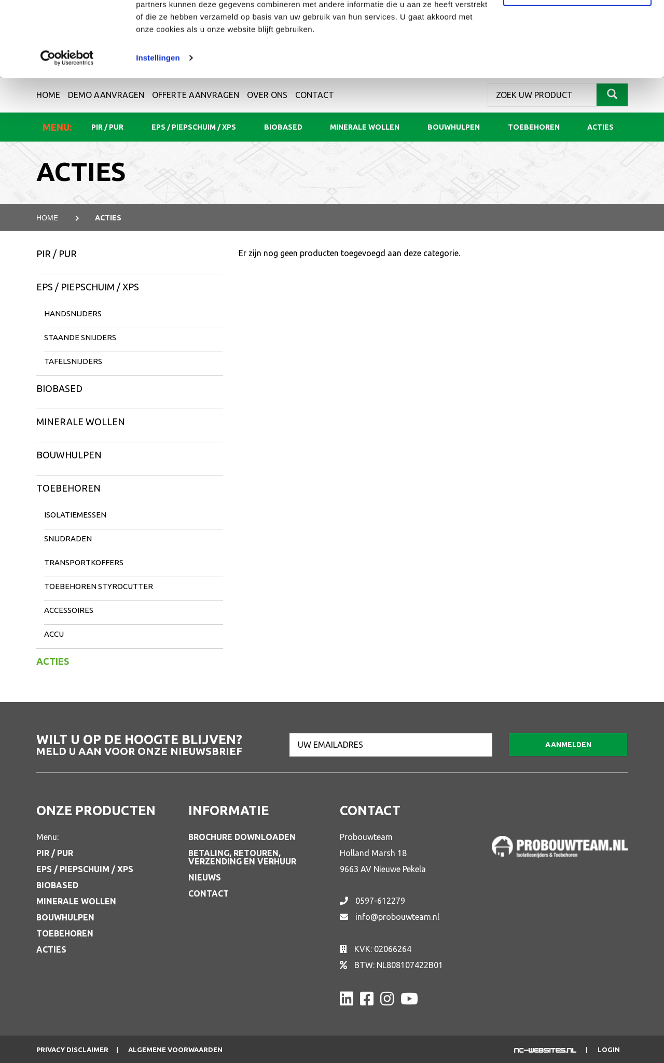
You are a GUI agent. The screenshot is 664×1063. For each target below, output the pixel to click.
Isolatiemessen (75, 514)
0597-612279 (380, 901)
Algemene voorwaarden (175, 1049)
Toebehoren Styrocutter (98, 586)
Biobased (59, 388)
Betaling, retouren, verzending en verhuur (242, 857)
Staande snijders (80, 337)
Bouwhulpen (69, 455)
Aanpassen (578, 61)
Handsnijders (73, 313)
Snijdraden (68, 538)
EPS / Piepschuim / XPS (87, 287)
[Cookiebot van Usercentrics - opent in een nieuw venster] (67, 128)
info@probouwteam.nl (397, 917)
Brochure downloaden (242, 837)
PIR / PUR (56, 253)
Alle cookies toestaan (577, 27)
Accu (54, 634)
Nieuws (204, 877)
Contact (208, 893)
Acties (52, 661)
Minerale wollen (80, 421)
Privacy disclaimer (72, 1049)
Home (47, 217)
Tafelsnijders (73, 361)
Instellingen (158, 128)
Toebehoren (68, 488)
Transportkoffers (83, 562)
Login (609, 1049)
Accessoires (68, 610)
